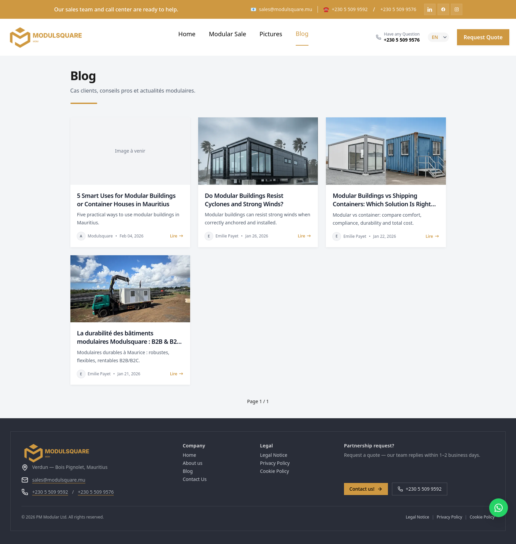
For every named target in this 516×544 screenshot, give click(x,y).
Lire (176, 236)
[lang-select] (438, 37)
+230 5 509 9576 (96, 492)
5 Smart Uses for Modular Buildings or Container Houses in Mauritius (126, 200)
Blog (302, 34)
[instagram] (456, 9)
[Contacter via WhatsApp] (498, 507)
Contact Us (195, 479)
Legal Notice (273, 455)
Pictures (271, 34)
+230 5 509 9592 (50, 492)
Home (186, 34)
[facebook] (443, 9)
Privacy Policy (275, 463)
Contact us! (366, 489)
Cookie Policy (274, 471)
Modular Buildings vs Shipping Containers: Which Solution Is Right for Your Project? (382, 200)
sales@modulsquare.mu (58, 480)
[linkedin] (429, 9)
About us (193, 463)
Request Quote (483, 37)
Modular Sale (227, 34)
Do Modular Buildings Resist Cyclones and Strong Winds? (244, 200)
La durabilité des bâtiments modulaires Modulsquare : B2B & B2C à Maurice (129, 337)
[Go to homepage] (96, 453)
